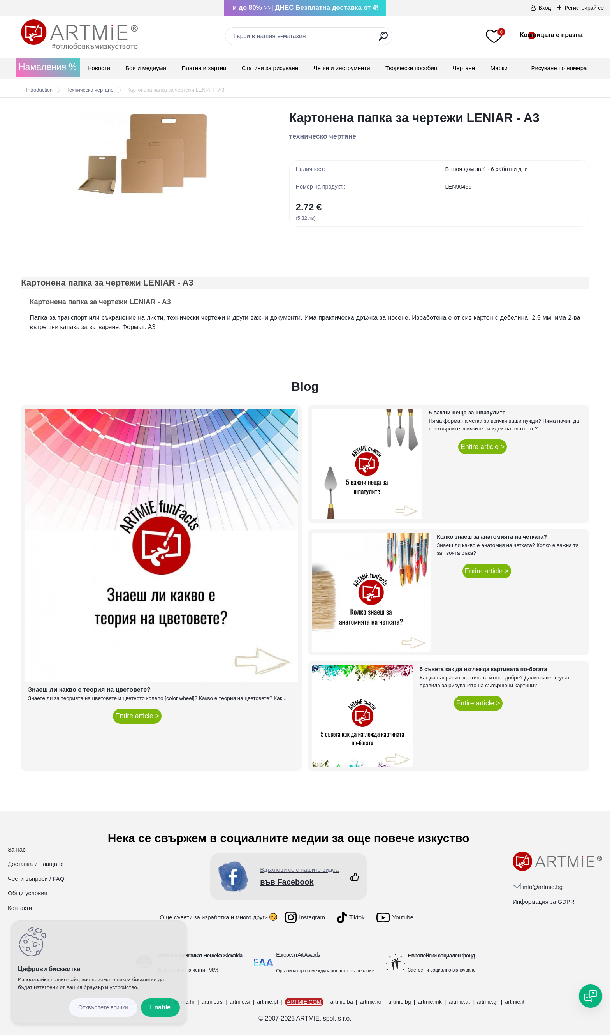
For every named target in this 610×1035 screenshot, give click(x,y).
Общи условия (27, 893)
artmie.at (458, 1002)
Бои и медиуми (145, 68)
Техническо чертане (90, 90)
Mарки (499, 68)
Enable (160, 1007)
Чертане (463, 68)
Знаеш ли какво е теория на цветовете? (89, 689)
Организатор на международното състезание (325, 970)
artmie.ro (370, 1002)
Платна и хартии (203, 68)
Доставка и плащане (36, 863)
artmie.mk (429, 1002)
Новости (99, 68)
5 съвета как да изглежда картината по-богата (483, 669)
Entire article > (137, 716)
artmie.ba (341, 1002)
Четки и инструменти (341, 68)
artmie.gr (487, 1002)
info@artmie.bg (543, 886)
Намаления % (48, 67)
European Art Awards (298, 955)
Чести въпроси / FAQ (36, 878)
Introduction (39, 90)
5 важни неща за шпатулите (467, 412)
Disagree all (103, 1007)
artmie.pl (267, 1002)
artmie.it (514, 1002)
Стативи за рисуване (270, 68)
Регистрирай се (584, 8)
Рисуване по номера (559, 68)
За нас (17, 849)
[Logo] (79, 35)
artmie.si (240, 1002)
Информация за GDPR (544, 901)
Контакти (20, 908)
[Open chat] (590, 996)
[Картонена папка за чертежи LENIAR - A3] (142, 154)
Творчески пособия (411, 68)
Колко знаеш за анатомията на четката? (492, 537)
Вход (545, 8)
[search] (383, 39)
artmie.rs (212, 1002)
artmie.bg (399, 1002)
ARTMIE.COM (304, 1002)
